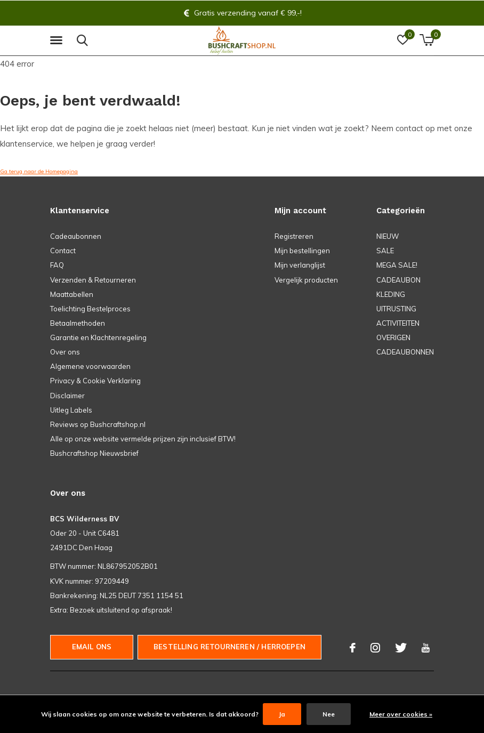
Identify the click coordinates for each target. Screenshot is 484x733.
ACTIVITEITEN (398, 323)
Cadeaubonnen (75, 236)
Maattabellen (71, 294)
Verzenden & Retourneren (93, 280)
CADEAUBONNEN (405, 352)
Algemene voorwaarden (90, 366)
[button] (58, 40)
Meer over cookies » (400, 714)
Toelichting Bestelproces (90, 308)
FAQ (57, 265)
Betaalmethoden (77, 323)
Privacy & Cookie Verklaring (95, 380)
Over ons (65, 352)
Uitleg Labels (71, 410)
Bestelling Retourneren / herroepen (229, 646)
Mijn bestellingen (302, 250)
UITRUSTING (396, 308)
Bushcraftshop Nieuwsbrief (94, 453)
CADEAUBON (398, 280)
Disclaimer (67, 395)
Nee (328, 714)
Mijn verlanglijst (300, 265)
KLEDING (390, 294)
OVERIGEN (393, 337)
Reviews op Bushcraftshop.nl (98, 424)
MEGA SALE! (396, 265)
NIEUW (387, 236)
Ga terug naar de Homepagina (39, 171)
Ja (282, 714)
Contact (63, 250)
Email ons (92, 646)
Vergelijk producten (306, 280)
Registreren (294, 236)
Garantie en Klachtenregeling (98, 337)
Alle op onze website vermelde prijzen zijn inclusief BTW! (143, 438)
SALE (385, 250)
